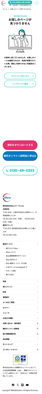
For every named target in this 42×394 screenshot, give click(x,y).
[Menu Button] (37, 3)
